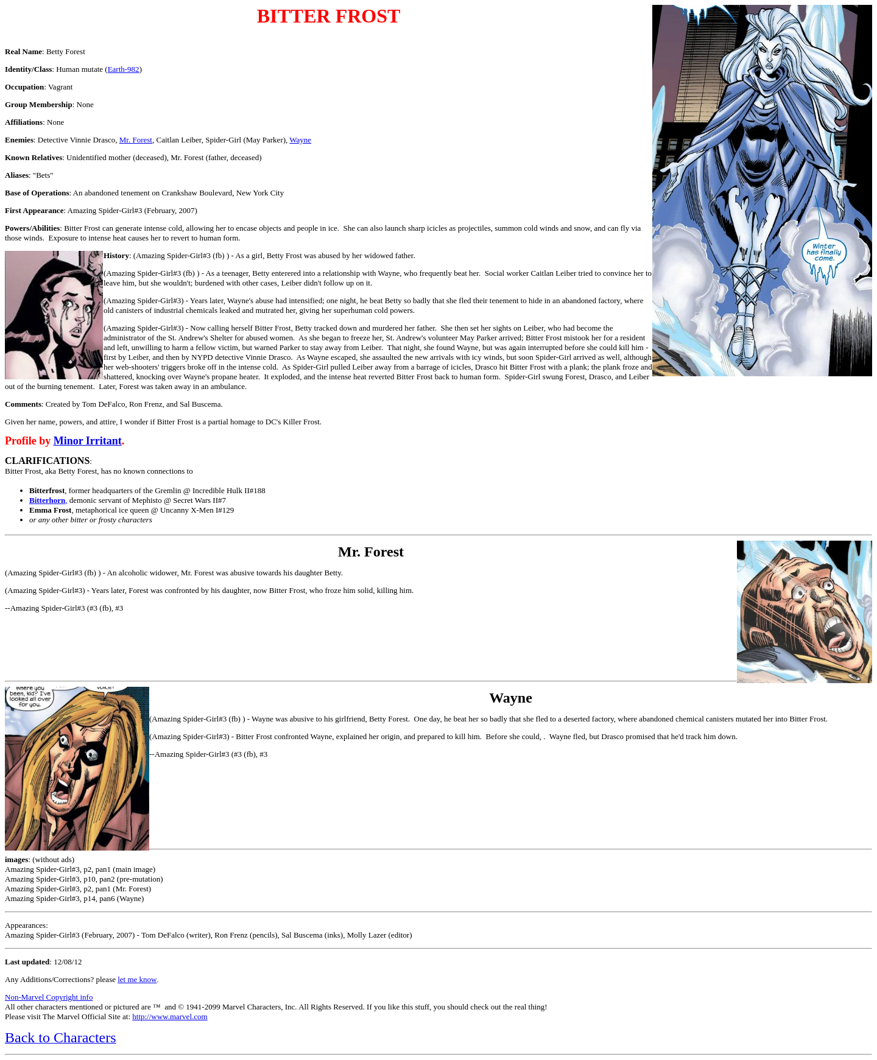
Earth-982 (123, 69)
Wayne (300, 139)
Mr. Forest (135, 139)
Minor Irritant (88, 441)
